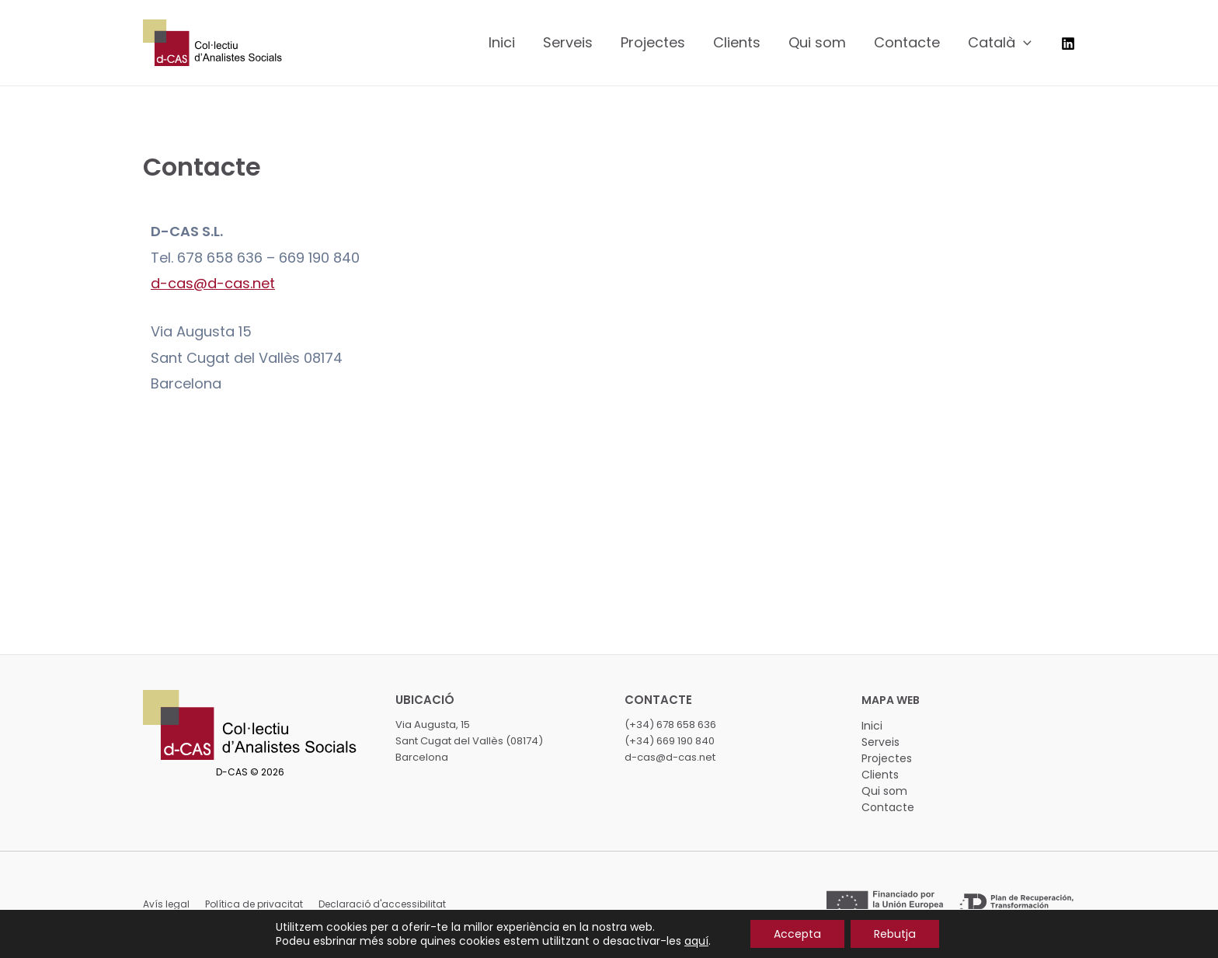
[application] (1023, 42)
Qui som (884, 791)
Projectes (886, 758)
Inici (871, 725)
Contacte (887, 807)
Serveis (880, 742)
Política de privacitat (254, 904)
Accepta (797, 934)
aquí (697, 941)
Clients (880, 774)
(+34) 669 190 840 (670, 740)
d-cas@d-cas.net (213, 283)
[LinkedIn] (1068, 44)
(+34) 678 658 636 (670, 724)
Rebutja (894, 934)
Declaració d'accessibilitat (382, 904)
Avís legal (166, 904)
